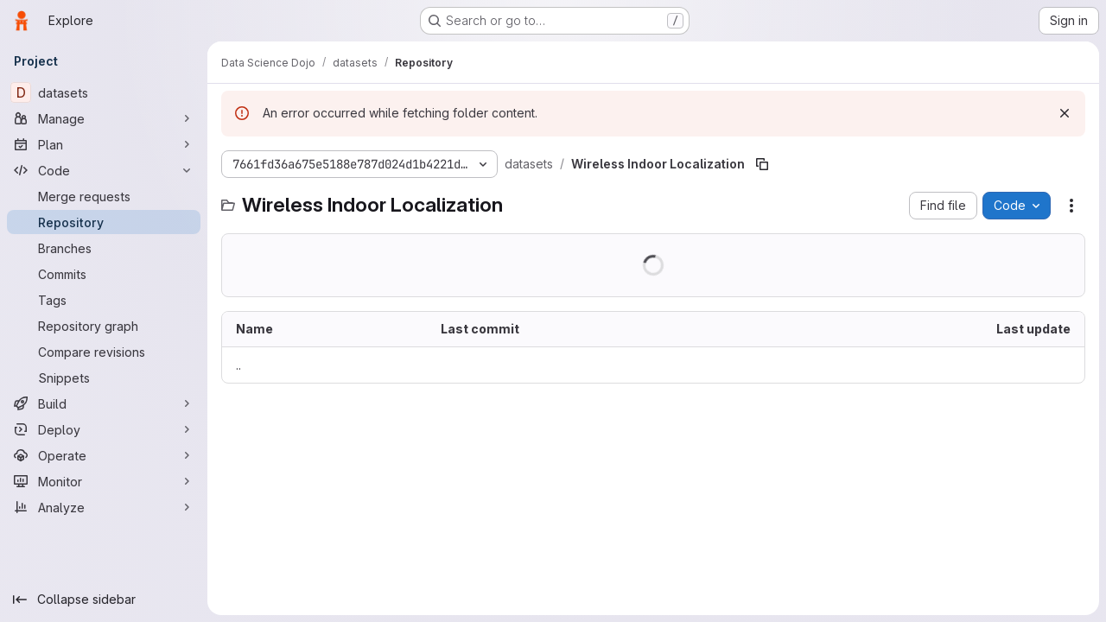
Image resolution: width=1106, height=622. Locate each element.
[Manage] (103, 118)
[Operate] (103, 455)
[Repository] (103, 222)
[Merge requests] (103, 196)
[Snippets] (103, 377)
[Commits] (103, 274)
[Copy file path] (762, 164)
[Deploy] (103, 429)
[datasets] (103, 92)
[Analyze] (103, 507)
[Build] (103, 403)
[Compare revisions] (103, 352)
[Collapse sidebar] (103, 599)
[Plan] (103, 144)
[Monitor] (103, 481)
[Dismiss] (1064, 113)
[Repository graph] (103, 326)
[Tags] (103, 300)
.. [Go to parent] (238, 365)
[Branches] (103, 248)
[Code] (103, 170)
